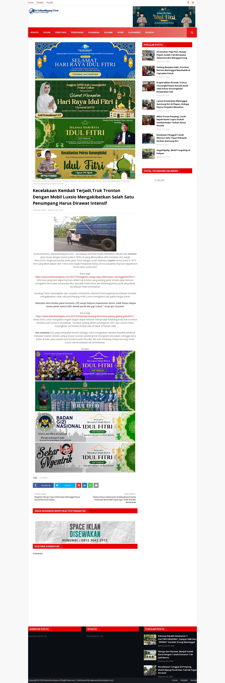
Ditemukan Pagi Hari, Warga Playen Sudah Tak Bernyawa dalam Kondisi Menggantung (172, 54)
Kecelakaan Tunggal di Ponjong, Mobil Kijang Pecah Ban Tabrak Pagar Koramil (177, 669)
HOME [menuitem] (120, 32)
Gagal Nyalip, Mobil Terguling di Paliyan (173, 152)
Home (31, 2)
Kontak (50, 2)
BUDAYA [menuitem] (149, 32)
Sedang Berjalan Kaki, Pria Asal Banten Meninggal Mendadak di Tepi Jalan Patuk (173, 70)
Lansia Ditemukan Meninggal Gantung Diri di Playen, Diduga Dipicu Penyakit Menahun (173, 104)
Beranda (36, 181)
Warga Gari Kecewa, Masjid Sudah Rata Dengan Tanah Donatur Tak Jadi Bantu (175, 654)
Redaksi (40, 2)
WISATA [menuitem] (34, 32)
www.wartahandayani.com (101, 680)
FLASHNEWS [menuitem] (134, 32)
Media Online (41, 210)
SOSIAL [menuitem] (47, 32)
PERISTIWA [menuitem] (60, 32)
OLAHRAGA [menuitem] (94, 32)
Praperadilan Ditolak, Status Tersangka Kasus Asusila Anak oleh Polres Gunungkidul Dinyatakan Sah (172, 87)
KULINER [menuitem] (108, 32)
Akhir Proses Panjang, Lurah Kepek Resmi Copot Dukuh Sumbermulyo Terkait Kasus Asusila (171, 121)
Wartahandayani (51, 680)
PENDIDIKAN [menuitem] (77, 32)
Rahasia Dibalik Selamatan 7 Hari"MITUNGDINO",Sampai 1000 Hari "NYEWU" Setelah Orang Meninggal (177, 639)
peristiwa (46, 181)
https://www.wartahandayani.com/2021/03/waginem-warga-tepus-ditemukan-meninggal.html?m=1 (85, 276)
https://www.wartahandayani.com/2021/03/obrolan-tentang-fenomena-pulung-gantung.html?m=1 (85, 316)
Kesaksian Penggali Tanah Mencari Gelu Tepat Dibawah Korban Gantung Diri (172, 137)
